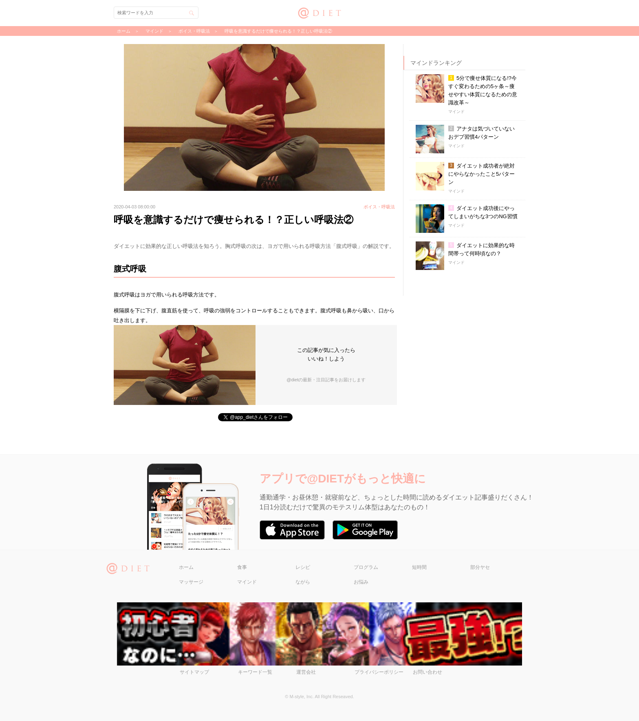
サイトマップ (194, 672)
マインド (247, 582)
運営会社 (306, 672)
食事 (242, 567)
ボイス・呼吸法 (194, 31)
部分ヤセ (480, 567)
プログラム (366, 567)
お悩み (361, 582)
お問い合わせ (427, 672)
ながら (302, 582)
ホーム (186, 567)
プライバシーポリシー (379, 672)
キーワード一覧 (255, 672)
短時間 (419, 567)
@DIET (319, 12)
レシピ (302, 567)
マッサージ (191, 582)
